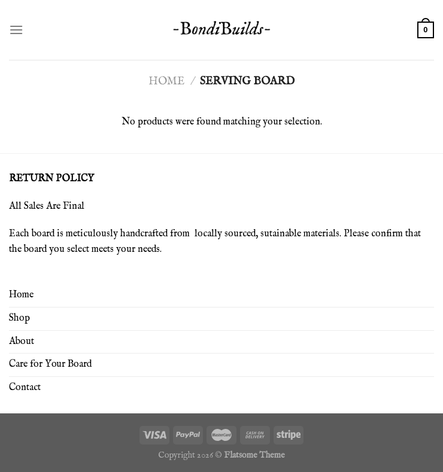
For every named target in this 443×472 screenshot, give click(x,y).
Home (166, 81)
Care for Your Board (50, 364)
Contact (25, 388)
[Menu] (16, 29)
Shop (19, 318)
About (21, 342)
